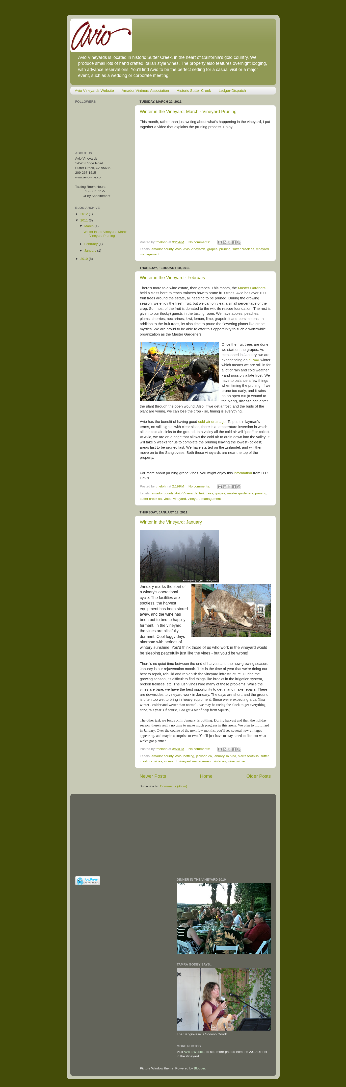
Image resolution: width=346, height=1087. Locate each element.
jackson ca (204, 756)
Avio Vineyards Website (94, 90)
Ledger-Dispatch (232, 90)
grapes (212, 249)
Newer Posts (153, 776)
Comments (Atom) (173, 786)
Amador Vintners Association (145, 90)
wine (231, 761)
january (219, 756)
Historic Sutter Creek (194, 90)
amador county (162, 249)
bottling (188, 756)
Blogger (199, 1068)
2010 (84, 259)
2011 (84, 220)
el (250, 360)
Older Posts (258, 776)
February (91, 244)
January (90, 250)
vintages (219, 761)
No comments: (199, 242)
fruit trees (206, 493)
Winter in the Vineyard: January (171, 522)
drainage (218, 422)
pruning (225, 249)
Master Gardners (252, 288)
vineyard (179, 499)
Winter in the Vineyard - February (173, 277)
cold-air (204, 422)
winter (241, 761)
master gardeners (240, 493)
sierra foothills (248, 756)
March (89, 226)
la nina (231, 756)
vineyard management (204, 499)
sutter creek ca (243, 249)
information (243, 473)
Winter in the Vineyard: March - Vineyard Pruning (188, 111)
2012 (84, 214)
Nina (256, 360)
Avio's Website (195, 1052)
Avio (178, 249)
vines (168, 499)
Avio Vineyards (194, 249)
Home (206, 776)
